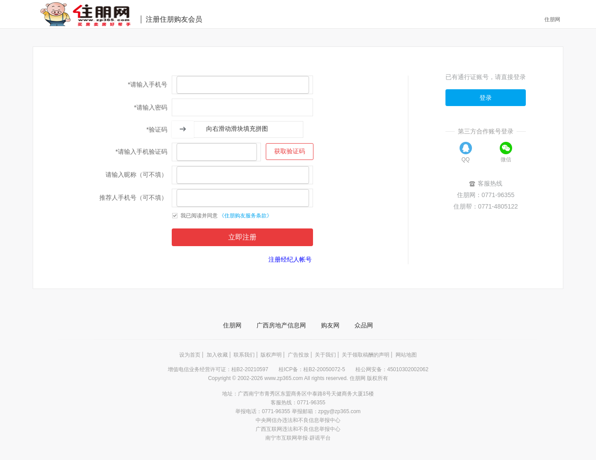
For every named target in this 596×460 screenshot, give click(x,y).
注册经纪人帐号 (290, 259)
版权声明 (271, 355)
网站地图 (406, 355)
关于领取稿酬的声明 (365, 355)
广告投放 (298, 355)
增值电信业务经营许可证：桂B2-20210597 (219, 369)
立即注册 (242, 237)
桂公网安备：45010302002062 (391, 369)
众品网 (364, 325)
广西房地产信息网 (281, 325)
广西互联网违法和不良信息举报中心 (298, 429)
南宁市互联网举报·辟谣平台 (297, 438)
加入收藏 (217, 355)
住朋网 (552, 19)
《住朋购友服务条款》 (245, 216)
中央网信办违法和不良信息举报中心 (298, 420)
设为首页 (189, 355)
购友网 (330, 325)
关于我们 (325, 355)
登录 (485, 97)
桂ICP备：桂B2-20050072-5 (313, 369)
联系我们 (244, 355)
